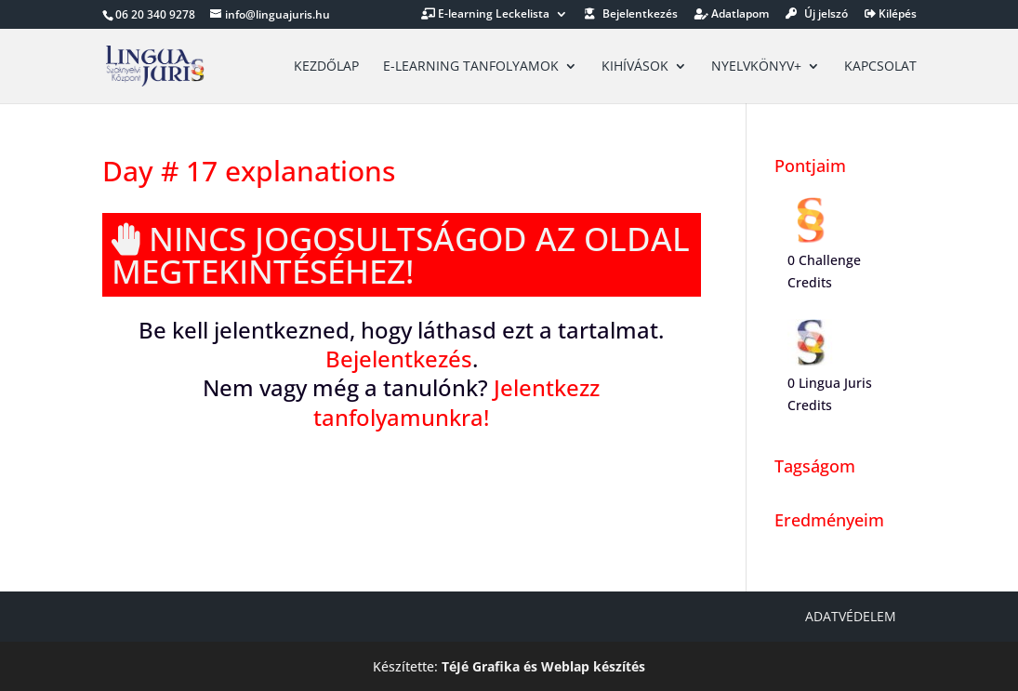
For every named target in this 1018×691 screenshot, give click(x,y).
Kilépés (891, 14)
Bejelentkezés (631, 14)
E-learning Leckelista (485, 14)
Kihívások (635, 67)
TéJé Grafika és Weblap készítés (543, 666)
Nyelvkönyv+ (756, 67)
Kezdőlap (326, 67)
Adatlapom (731, 14)
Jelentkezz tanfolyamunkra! (456, 402)
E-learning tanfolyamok (471, 67)
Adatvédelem (850, 616)
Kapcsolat (880, 67)
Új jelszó (817, 14)
